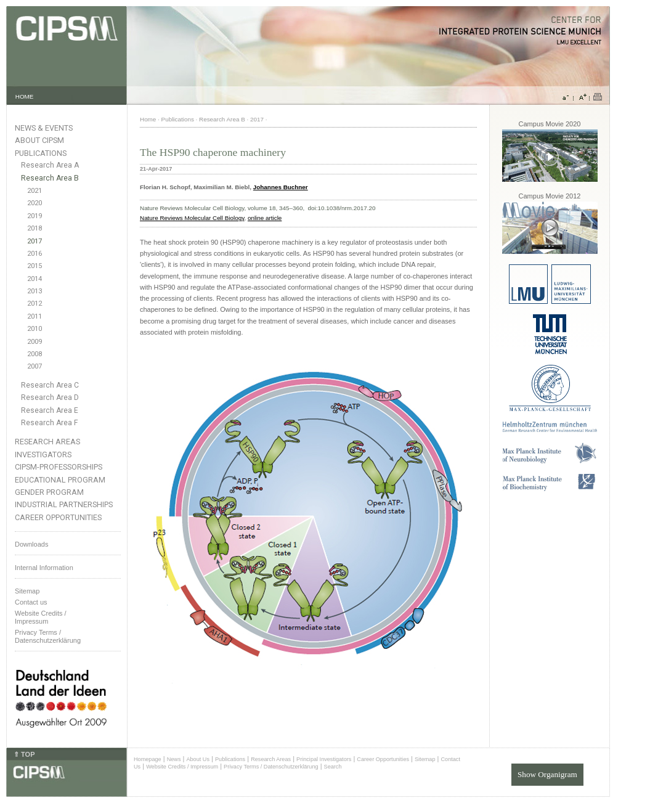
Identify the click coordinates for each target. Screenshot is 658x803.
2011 (34, 316)
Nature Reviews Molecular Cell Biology (192, 217)
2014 (34, 279)
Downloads (31, 544)
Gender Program (49, 492)
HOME (24, 96)
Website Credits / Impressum (182, 767)
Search (333, 767)
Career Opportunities (58, 517)
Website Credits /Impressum (41, 617)
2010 (34, 329)
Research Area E (49, 410)
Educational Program (60, 479)
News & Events (44, 127)
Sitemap (27, 591)
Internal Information (44, 567)
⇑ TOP (24, 754)
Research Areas (47, 441)
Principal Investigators (323, 759)
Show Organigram (547, 772)
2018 (34, 228)
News (174, 759)
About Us (197, 759)
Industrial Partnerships (64, 504)
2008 (34, 354)
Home (148, 119)
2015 (34, 266)
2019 (34, 216)
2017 (34, 241)
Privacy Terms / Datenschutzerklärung (48, 636)
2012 (34, 304)
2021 (34, 191)
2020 (34, 203)
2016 (34, 254)
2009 (34, 342)
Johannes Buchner (280, 187)
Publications (41, 153)
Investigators (43, 454)
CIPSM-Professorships (58, 466)
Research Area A (50, 165)
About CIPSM (39, 140)
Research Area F (49, 422)
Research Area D (50, 397)
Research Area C (50, 385)
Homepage (147, 759)
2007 (34, 366)
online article (265, 217)
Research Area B (50, 178)
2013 (34, 291)
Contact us (31, 602)
